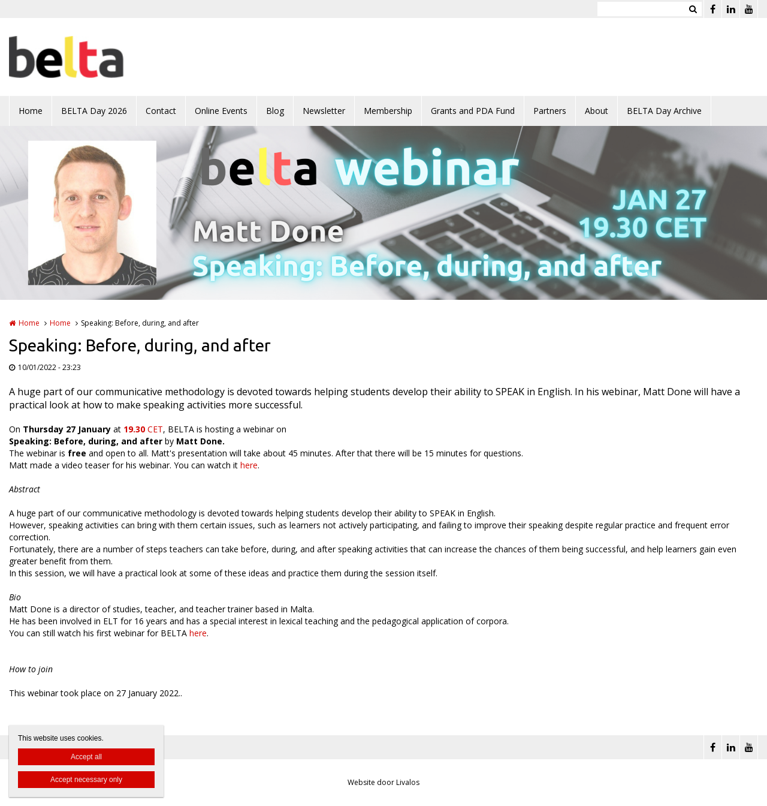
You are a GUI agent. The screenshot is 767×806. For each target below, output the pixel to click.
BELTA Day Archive (664, 110)
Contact (161, 110)
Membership (388, 110)
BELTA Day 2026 (94, 110)
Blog (275, 110)
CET (143, 429)
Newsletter (324, 110)
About (596, 110)
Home (31, 110)
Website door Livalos (383, 782)
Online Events (221, 110)
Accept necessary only (86, 779)
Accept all (86, 757)
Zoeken (693, 9)
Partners (549, 110)
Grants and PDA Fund (473, 110)
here (249, 465)
